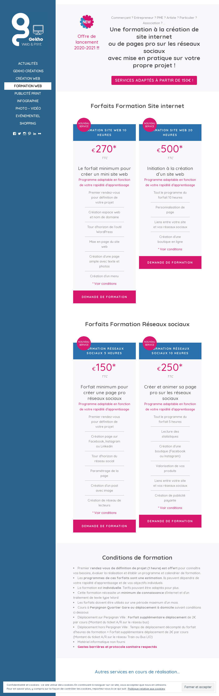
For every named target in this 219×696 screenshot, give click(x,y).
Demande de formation (104, 297)
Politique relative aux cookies (146, 688)
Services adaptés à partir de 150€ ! (154, 80)
